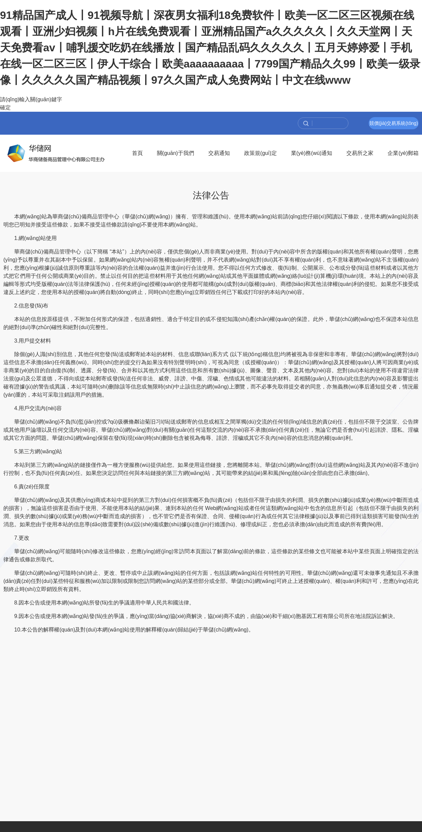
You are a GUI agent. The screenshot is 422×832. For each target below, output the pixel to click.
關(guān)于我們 (175, 153)
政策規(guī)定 (260, 153)
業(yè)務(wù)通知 (312, 153)
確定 (5, 107)
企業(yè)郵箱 (403, 153)
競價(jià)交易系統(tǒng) (393, 123)
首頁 (137, 153)
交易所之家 (359, 153)
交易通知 (219, 153)
